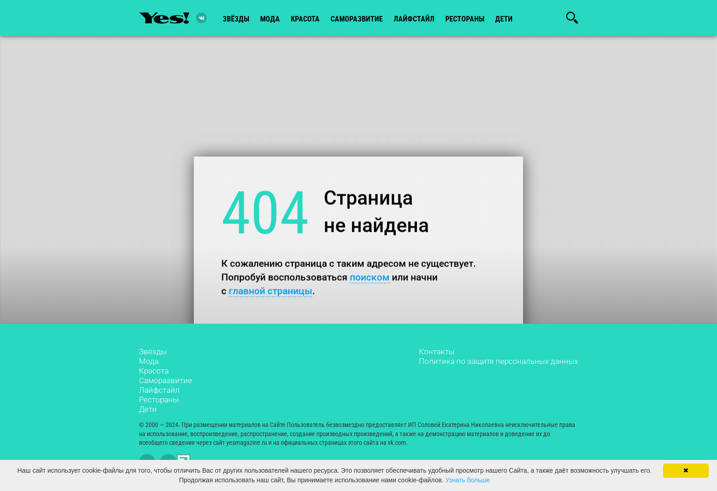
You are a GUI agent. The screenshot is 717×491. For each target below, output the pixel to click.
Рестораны (159, 399)
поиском (370, 277)
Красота (154, 370)
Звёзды (153, 351)
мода (270, 19)
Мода (149, 361)
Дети (504, 19)
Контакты (437, 351)
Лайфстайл (159, 390)
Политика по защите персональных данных (498, 361)
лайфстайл (414, 19)
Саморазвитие (357, 19)
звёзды (236, 19)
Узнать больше (467, 480)
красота (305, 19)
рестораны (464, 19)
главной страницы (270, 290)
